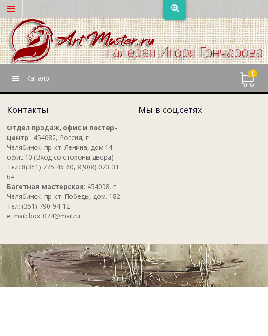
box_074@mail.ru (54, 215)
